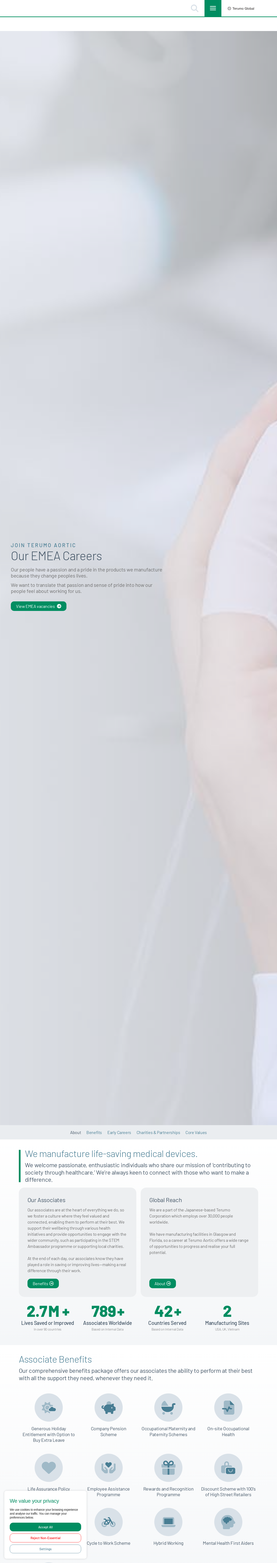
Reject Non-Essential (46, 1538)
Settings (45, 1549)
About (75, 1118)
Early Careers (119, 1118)
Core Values (196, 1118)
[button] (194, 8)
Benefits (94, 1118)
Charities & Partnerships (158, 1118)
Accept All (45, 1527)
